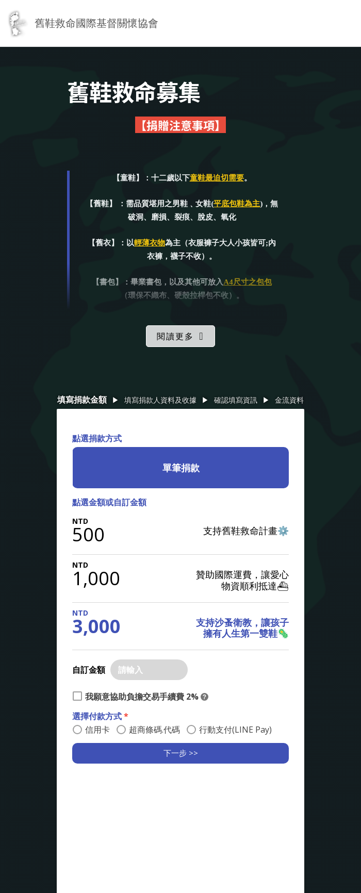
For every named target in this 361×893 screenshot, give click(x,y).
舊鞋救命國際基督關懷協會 (96, 23)
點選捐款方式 (97, 438)
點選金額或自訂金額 (109, 502)
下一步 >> (180, 753)
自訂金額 (88, 669)
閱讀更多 (175, 336)
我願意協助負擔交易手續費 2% (142, 696)
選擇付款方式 (100, 716)
